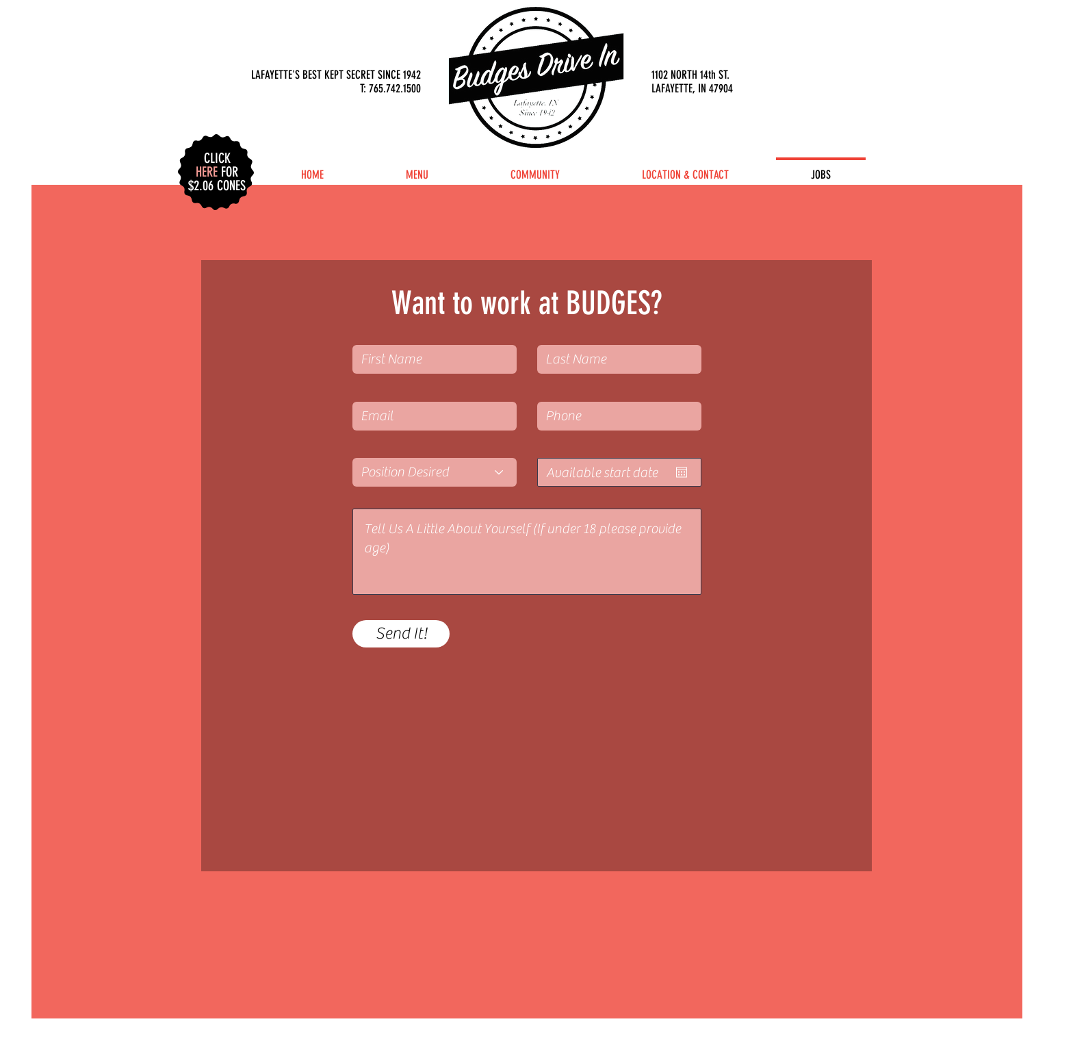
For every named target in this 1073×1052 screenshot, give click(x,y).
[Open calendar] (681, 472)
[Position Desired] (434, 472)
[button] (217, 165)
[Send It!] (401, 633)
